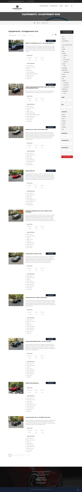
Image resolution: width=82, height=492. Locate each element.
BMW (63, 51)
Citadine (64, 123)
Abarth (63, 39)
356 (63, 37)
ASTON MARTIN (65, 41)
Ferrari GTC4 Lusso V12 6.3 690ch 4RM (36, 129)
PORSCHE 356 (65, 89)
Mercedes (64, 76)
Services (61, 6)
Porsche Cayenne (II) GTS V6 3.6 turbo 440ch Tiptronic (38, 211)
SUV (63, 129)
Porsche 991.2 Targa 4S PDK (33, 253)
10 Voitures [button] (19, 35)
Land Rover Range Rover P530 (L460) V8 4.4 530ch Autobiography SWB (40, 87)
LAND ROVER (64, 70)
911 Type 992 (66, 83)
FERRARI (64, 53)
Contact (66, 6)
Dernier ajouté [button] (29, 35)
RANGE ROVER (66, 72)
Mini (63, 78)
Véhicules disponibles (44, 6)
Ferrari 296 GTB (30, 171)
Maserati (64, 74)
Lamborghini (64, 68)
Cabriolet (64, 121)
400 (64, 57)
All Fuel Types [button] (65, 136)
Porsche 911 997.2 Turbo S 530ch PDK (36, 297)
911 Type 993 (66, 85)
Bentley (63, 49)
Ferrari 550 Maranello (32, 383)
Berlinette (64, 116)
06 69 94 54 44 (30, 1)
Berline (63, 114)
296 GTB (65, 55)
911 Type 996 (66, 87)
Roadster (64, 127)
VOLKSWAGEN (65, 91)
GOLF (65, 93)
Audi (63, 47)
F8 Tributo (66, 61)
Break (63, 118)
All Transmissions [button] (66, 143)
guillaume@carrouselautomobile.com (16, 1)
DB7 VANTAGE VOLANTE (67, 45)
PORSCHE (64, 80)
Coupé (63, 125)
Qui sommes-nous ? (54, 6)
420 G (65, 66)
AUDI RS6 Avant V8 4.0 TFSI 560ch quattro (37, 417)
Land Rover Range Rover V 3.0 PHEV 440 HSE (38, 341)
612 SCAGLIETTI (67, 59)
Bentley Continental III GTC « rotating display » (39, 43)
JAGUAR (63, 64)
